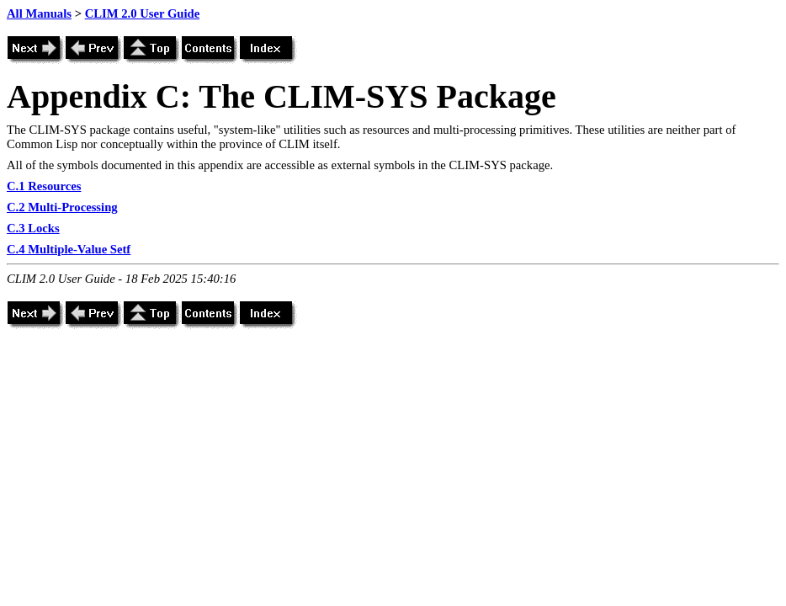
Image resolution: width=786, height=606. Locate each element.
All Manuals (39, 13)
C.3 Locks (33, 228)
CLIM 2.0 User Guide (142, 13)
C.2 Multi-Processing (62, 207)
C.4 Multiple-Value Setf (68, 249)
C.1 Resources (44, 186)
